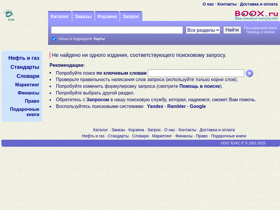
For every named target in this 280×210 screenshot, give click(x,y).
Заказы (83, 16)
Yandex (155, 106)
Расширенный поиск (260, 28)
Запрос (131, 16)
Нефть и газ (93, 136)
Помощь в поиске (260, 32)
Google (198, 106)
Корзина (107, 16)
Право (202, 136)
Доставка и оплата (259, 4)
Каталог (60, 16)
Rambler (176, 106)
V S (19, 143)
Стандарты (118, 136)
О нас (208, 4)
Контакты (227, 4)
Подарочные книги (228, 136)
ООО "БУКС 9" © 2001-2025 (243, 143)
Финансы (184, 136)
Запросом (98, 99)
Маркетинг (162, 136)
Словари (140, 136)
